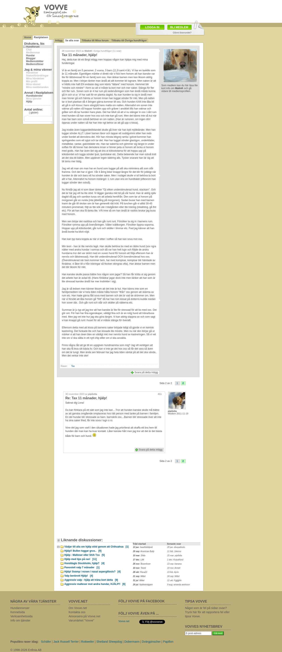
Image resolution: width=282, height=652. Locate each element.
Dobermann (131, 641)
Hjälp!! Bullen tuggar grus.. (83, 550)
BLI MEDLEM (179, 27)
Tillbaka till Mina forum (95, 40)
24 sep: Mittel (173, 576)
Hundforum (33, 46)
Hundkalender (34, 95)
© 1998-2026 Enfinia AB (26, 650)
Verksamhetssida (21, 616)
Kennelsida (17, 612)
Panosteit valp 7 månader (82, 567)
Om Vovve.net (78, 608)
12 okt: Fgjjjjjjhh (174, 580)
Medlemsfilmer (35, 64)
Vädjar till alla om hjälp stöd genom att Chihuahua (96, 546)
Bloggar (31, 58)
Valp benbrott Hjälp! (78, 575)
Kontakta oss (77, 612)
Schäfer (46, 641)
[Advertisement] (165, 11)
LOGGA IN (152, 27)
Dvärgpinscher (151, 641)
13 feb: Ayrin (173, 572)
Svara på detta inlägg (146, 372)
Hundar (30, 55)
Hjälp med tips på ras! (80, 559)
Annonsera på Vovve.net (84, 616)
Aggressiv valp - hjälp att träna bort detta (91, 579)
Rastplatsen (41, 37)
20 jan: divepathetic (176, 547)
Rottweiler (87, 641)
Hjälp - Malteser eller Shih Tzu (84, 555)
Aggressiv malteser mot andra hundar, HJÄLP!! (95, 584)
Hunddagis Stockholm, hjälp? (84, 563)
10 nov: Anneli (173, 568)
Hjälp (29, 101)
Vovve (27, 37)
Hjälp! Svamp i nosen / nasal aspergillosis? (92, 571)
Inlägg (59, 40)
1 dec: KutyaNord (175, 560)
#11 (160, 394)
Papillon (168, 641)
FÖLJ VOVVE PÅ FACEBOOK (141, 601)
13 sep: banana (174, 564)
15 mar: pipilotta (174, 555)
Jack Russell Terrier (66, 641)
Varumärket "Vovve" (81, 620)
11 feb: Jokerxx (174, 551)
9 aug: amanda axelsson (178, 584)
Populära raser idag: (24, 641)
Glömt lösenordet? (182, 32)
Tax (73, 366)
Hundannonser (20, 608)
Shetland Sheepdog (109, 641)
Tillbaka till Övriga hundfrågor (129, 40)
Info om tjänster (20, 620)
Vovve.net (123, 621)
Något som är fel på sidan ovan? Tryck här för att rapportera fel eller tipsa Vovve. (207, 612)
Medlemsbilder (35, 61)
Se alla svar (72, 40)
